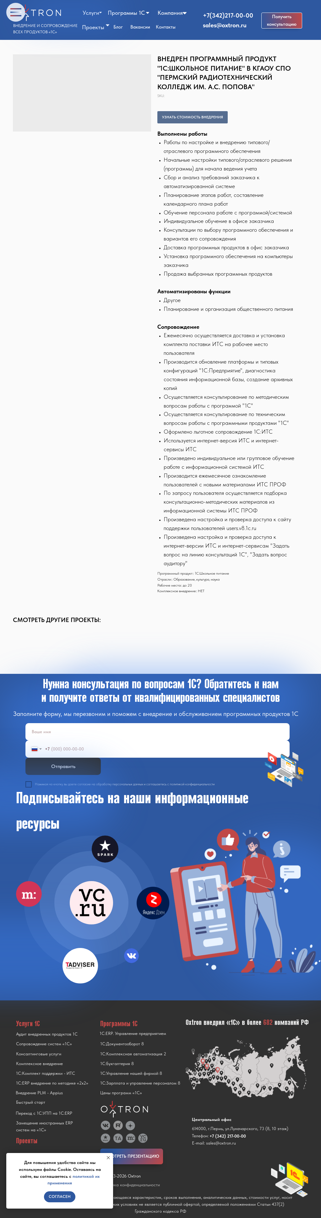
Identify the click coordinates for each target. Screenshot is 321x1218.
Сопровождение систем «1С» (44, 1043)
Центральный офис (211, 1119)
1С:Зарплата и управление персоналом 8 (140, 1082)
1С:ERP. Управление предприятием (133, 1033)
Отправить (63, 766)
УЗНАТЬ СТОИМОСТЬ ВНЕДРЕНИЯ (192, 117)
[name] (157, 731)
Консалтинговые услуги (38, 1053)
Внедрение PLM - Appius (39, 1092)
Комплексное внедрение (39, 1063)
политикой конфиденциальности (192, 784)
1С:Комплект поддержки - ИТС (45, 1073)
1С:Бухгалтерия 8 (117, 1063)
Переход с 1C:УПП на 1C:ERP (44, 1113)
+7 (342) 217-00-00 (227, 1136)
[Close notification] (108, 1158)
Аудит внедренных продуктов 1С (47, 1034)
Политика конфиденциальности (130, 1184)
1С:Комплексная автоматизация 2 (133, 1053)
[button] (281, 21)
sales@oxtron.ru (225, 25)
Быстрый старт (30, 1102)
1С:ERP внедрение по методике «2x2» (52, 1082)
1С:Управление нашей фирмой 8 (131, 1073)
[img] (91, 902)
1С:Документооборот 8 (122, 1043)
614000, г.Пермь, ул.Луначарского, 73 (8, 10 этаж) (240, 1128)
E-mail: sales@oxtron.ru (214, 1142)
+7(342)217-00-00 (228, 15)
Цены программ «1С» (121, 1092)
